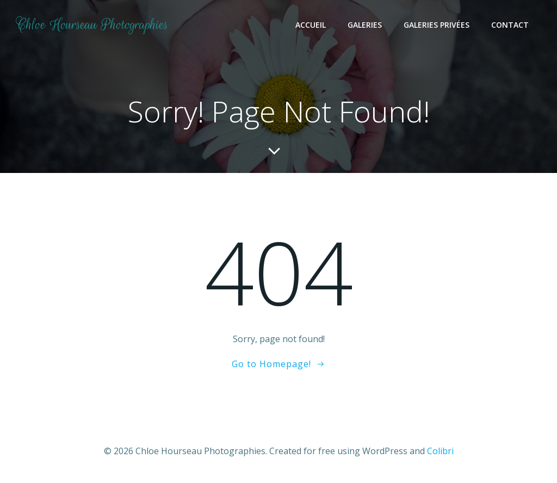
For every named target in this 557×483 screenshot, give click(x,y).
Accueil (310, 25)
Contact (510, 25)
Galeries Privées (436, 25)
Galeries (365, 25)
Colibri (440, 451)
